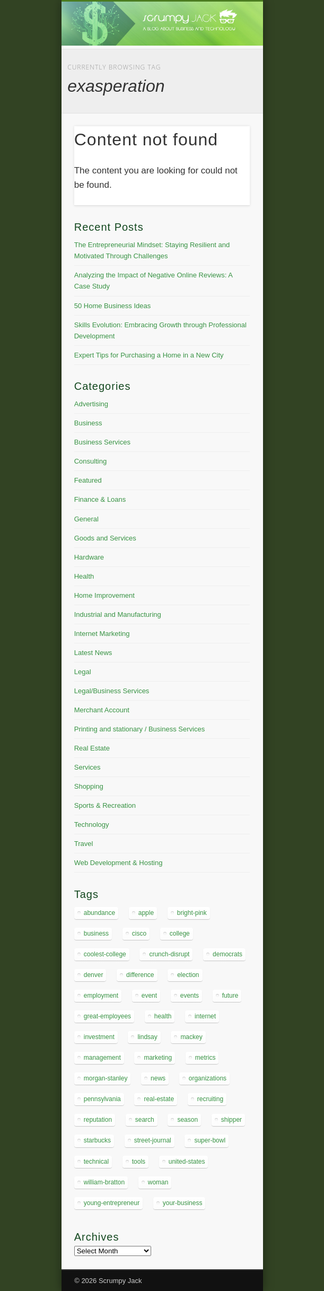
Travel (83, 844)
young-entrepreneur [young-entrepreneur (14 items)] (111, 1203)
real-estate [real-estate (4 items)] (159, 1099)
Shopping (88, 786)
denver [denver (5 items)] (93, 975)
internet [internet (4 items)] (205, 1016)
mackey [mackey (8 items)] (191, 1037)
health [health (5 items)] (163, 1016)
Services (87, 767)
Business (88, 423)
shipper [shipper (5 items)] (231, 1119)
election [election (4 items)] (188, 975)
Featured (88, 480)
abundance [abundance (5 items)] (99, 913)
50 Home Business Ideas (112, 306)
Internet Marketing (102, 634)
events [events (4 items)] (189, 995)
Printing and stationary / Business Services (139, 729)
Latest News (93, 653)
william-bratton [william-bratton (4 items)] (104, 1182)
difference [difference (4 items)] (140, 975)
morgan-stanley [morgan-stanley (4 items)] (106, 1078)
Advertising (91, 404)
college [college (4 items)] (180, 933)
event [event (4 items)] (149, 995)
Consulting (90, 461)
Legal (82, 672)
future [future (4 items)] (230, 995)
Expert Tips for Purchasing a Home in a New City (149, 355)
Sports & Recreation (105, 805)
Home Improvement (104, 595)
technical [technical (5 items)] (96, 1161)
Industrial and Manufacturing (117, 614)
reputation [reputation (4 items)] (98, 1119)
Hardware (89, 557)
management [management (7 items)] (102, 1057)
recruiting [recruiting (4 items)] (210, 1099)
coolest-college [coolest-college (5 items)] (105, 954)
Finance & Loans (100, 499)
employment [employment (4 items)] (101, 995)
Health (84, 576)
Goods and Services (105, 538)
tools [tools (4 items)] (138, 1161)
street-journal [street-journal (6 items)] (152, 1140)
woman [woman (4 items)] (158, 1182)
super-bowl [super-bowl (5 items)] (209, 1140)
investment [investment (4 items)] (99, 1037)
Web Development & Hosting (118, 863)
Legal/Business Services (112, 691)
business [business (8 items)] (96, 933)
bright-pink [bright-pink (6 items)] (192, 913)
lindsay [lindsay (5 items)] (147, 1037)
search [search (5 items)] (144, 1119)
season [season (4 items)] (187, 1119)
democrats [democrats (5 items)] (227, 954)
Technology (91, 824)
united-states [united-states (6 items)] (187, 1161)
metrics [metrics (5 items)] (205, 1057)
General (86, 519)
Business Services (102, 442)
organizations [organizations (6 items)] (207, 1078)
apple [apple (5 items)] (146, 913)
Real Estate (92, 748)
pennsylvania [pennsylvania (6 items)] (102, 1099)
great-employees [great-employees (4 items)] (107, 1016)
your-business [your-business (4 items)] (183, 1203)
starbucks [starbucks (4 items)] (97, 1140)
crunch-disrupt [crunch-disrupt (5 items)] (169, 954)
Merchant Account (101, 710)
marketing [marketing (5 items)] (158, 1057)
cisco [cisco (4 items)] (139, 933)
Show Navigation (223, 94)
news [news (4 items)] (158, 1078)
